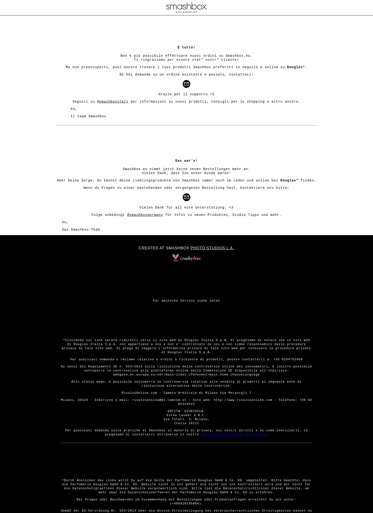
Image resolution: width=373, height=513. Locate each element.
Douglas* (296, 67)
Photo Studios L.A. (212, 248)
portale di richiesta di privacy (233, 434)
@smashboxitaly (112, 102)
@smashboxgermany (145, 215)
